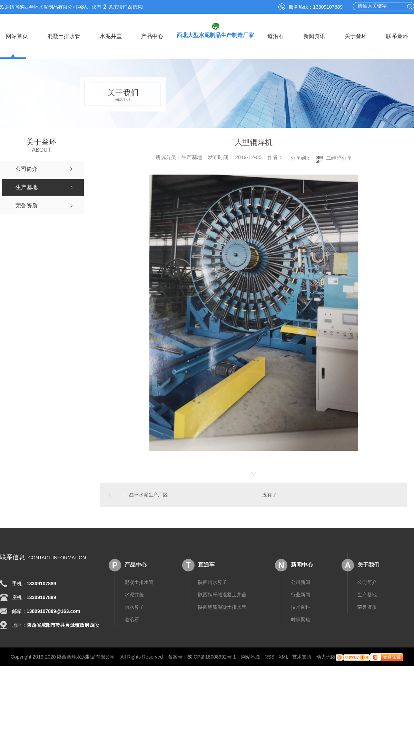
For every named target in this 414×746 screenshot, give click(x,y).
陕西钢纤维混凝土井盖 (222, 594)
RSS (270, 657)
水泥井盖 (111, 36)
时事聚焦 (300, 619)
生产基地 (367, 594)
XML (283, 657)
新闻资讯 (314, 36)
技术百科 (300, 607)
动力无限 (326, 657)
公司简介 (367, 582)
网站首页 (17, 36)
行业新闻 (300, 594)
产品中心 (152, 36)
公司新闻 (300, 582)
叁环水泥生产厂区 (148, 494)
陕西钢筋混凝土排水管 (222, 607)
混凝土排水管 (63, 36)
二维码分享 (339, 158)
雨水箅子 (134, 607)
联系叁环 (397, 36)
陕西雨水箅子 (212, 582)
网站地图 (250, 657)
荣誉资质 (367, 607)
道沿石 (275, 36)
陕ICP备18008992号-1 (211, 657)
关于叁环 (356, 36)
